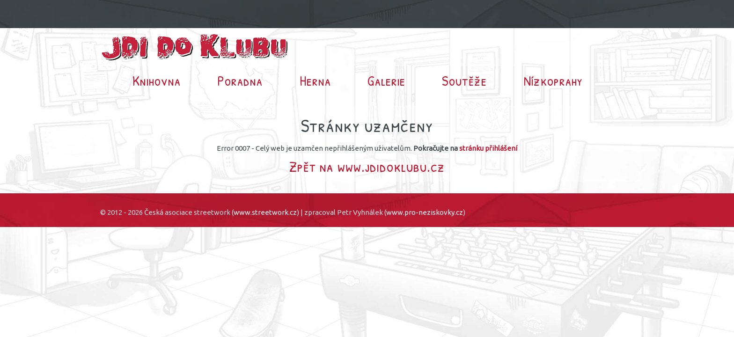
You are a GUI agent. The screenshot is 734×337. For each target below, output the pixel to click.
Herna (315, 80)
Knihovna (156, 80)
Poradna (240, 80)
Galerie (386, 80)
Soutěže (464, 80)
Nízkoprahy (553, 80)
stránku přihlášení (488, 148)
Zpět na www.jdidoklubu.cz (367, 166)
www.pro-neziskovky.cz (424, 212)
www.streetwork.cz (265, 212)
